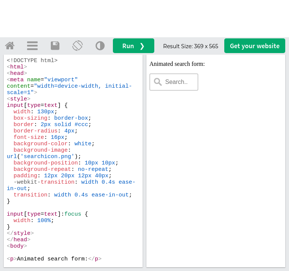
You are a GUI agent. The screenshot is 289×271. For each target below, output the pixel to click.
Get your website (255, 45)
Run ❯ (133, 45)
